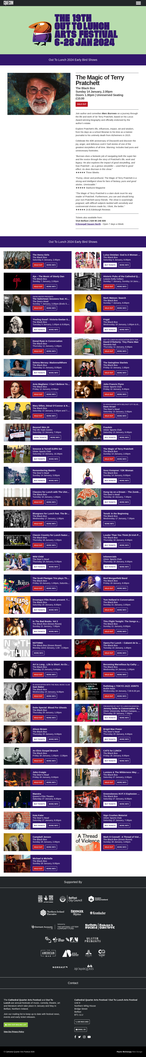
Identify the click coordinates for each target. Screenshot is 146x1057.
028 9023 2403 (82, 1022)
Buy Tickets (110, 265)
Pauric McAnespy (129, 1052)
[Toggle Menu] (138, 2)
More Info (51, 265)
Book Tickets (40, 437)
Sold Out (81, 104)
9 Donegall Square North (89, 224)
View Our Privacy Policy (14, 1032)
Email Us (81, 1029)
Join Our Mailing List (15, 1025)
